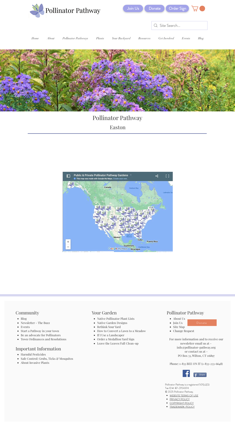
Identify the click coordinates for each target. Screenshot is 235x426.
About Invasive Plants (35, 363)
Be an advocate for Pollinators (41, 335)
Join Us (177, 323)
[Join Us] (133, 8)
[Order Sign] (177, 8)
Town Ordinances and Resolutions (43, 339)
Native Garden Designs (112, 323)
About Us (179, 318)
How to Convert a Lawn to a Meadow (121, 331)
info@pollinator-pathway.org (196, 347)
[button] (198, 8)
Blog (24, 318)
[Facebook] (186, 373)
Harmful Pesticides (33, 354)
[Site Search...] (180, 25)
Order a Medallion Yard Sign (115, 339)
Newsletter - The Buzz (35, 323)
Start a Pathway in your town (40, 331)
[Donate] (154, 8)
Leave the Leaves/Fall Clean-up (117, 343)
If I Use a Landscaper (110, 335)
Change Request (183, 331)
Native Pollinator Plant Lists (115, 318)
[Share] (200, 375)
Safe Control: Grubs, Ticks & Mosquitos (47, 358)
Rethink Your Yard (109, 327)
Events (25, 327)
